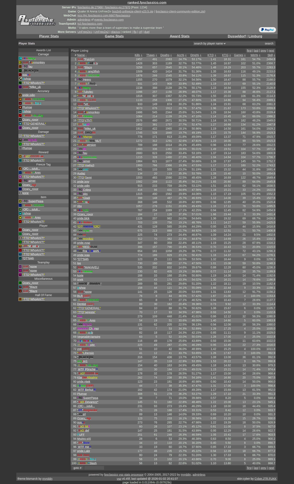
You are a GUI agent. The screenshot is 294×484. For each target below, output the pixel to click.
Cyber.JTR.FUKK (265, 478)
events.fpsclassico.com (109, 19)
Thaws (150, 55)
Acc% (180, 55)
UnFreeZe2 (101, 31)
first (249, 50)
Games (238, 55)
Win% (254, 55)
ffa (134, 31)
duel (146, 31)
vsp (119, 478)
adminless (84, 19)
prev (263, 50)
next (271, 50)
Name (81, 55)
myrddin (186, 474)
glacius (115, 31)
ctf (140, 31)
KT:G (225, 55)
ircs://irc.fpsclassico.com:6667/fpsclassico (104, 15)
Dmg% (194, 55)
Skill (270, 55)
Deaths (164, 55)
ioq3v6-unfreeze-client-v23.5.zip (133, 11)
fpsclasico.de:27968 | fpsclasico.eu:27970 (104, 7)
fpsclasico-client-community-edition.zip (180, 11)
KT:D (210, 55)
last (256, 50)
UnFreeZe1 (85, 31)
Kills (137, 55)
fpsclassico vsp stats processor (124, 474)
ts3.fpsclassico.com (90, 23)
